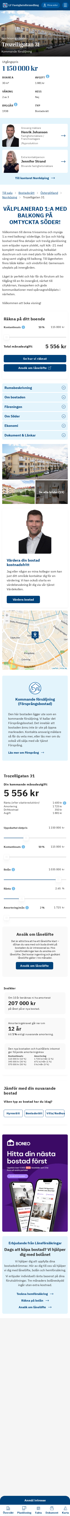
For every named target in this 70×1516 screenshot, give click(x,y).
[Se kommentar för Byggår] (15, 104)
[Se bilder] (35, 462)
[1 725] (56, 907)
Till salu (7, 193)
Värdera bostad (23, 599)
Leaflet (55, 668)
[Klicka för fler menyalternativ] (65, 5)
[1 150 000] (56, 827)
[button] (23, 327)
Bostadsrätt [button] (34, 1113)
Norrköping (9, 197)
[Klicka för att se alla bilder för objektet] (51, 492)
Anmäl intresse (35, 1500)
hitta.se (63, 668)
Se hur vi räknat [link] (35, 358)
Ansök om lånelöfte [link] (35, 368)
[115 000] (56, 327)
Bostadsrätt (26, 193)
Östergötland (49, 193)
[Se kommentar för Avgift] (47, 76)
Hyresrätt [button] (13, 1113)
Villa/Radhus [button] (55, 1113)
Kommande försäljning (16, 51)
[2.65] (56, 888)
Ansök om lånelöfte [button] (34, 966)
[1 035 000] (56, 869)
